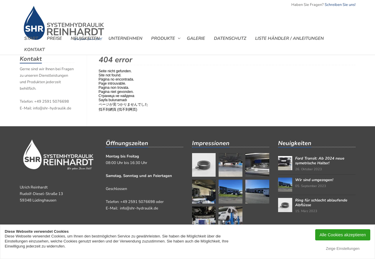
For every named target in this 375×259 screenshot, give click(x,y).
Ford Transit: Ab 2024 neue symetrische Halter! (319, 161)
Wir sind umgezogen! (314, 180)
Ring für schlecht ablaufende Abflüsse (321, 203)
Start (31, 38)
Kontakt (34, 49)
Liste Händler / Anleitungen (289, 38)
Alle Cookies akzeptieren (343, 234)
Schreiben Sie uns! (340, 4)
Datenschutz (230, 38)
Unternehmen (125, 38)
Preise (54, 38)
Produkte (163, 38)
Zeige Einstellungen (342, 248)
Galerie (196, 38)
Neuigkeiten (85, 38)
